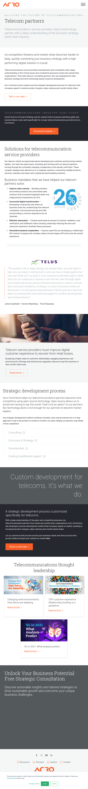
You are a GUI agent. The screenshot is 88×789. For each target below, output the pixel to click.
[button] (44, 433)
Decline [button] (54, 784)
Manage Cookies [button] (34, 784)
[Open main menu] (83, 4)
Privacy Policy (11, 778)
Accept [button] (45, 784)
